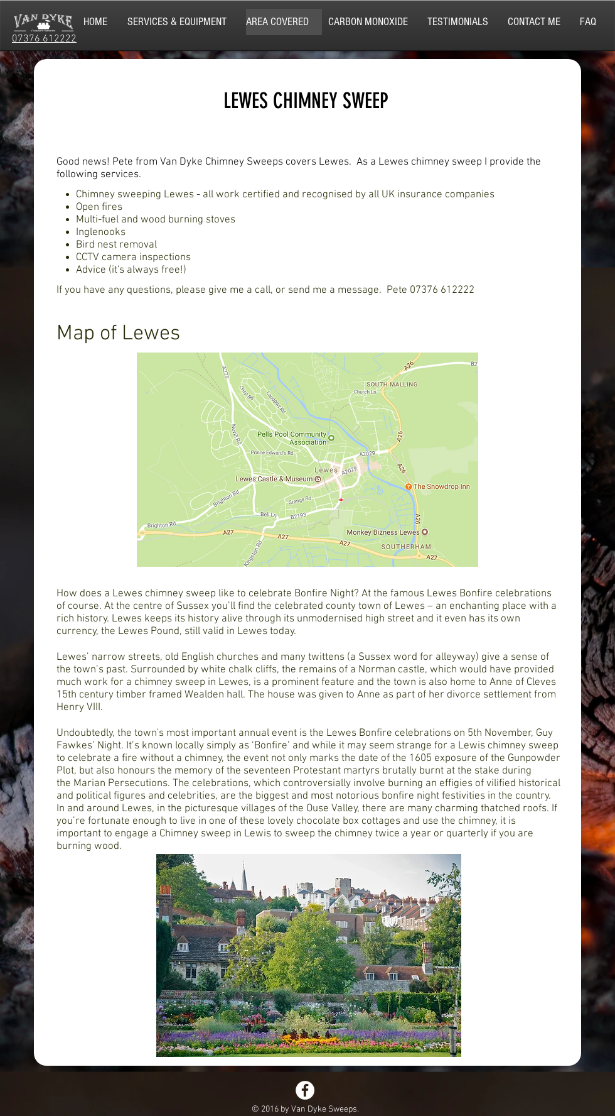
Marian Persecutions (120, 783)
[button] (183, 22)
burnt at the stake (459, 771)
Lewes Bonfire (359, 733)
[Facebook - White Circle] (305, 1090)
